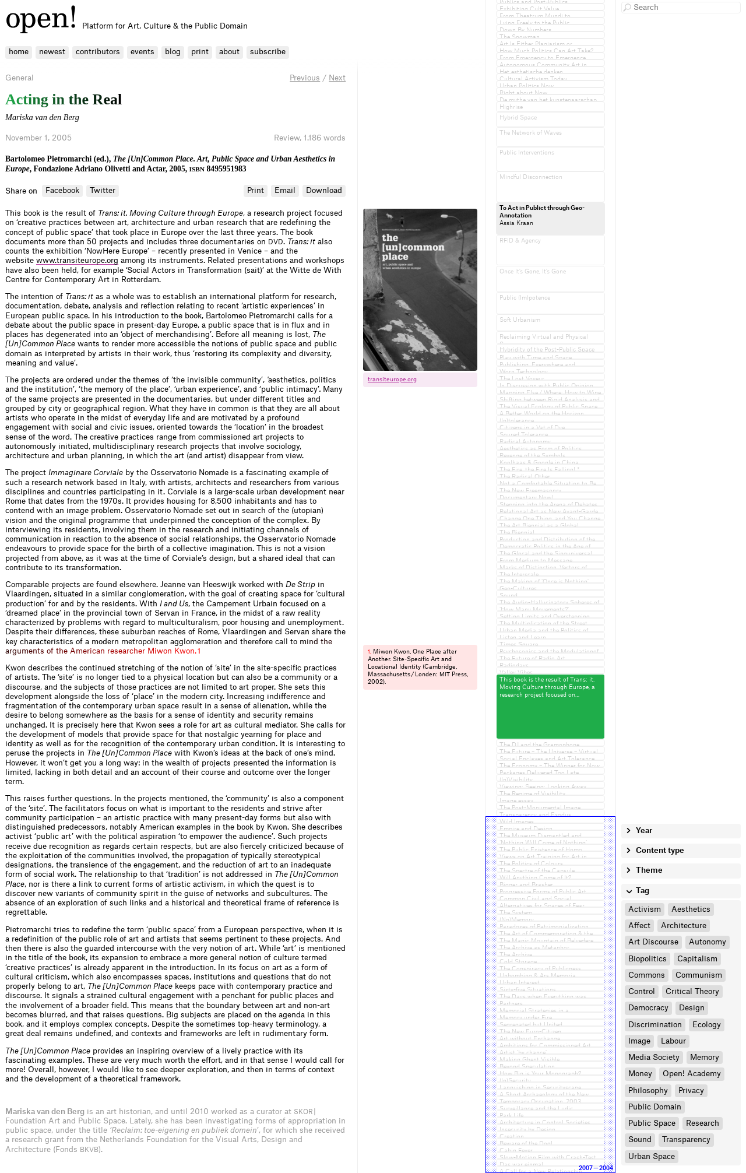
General (19, 78)
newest (52, 51)
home (19, 51)
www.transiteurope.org (77, 260)
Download (324, 190)
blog (173, 51)
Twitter (102, 190)
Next (337, 78)
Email (285, 190)
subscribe (268, 51)
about (229, 51)
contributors (98, 51)
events (142, 51)
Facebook (62, 190)
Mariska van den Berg (42, 117)
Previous (305, 78)
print (200, 51)
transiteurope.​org (392, 379)
